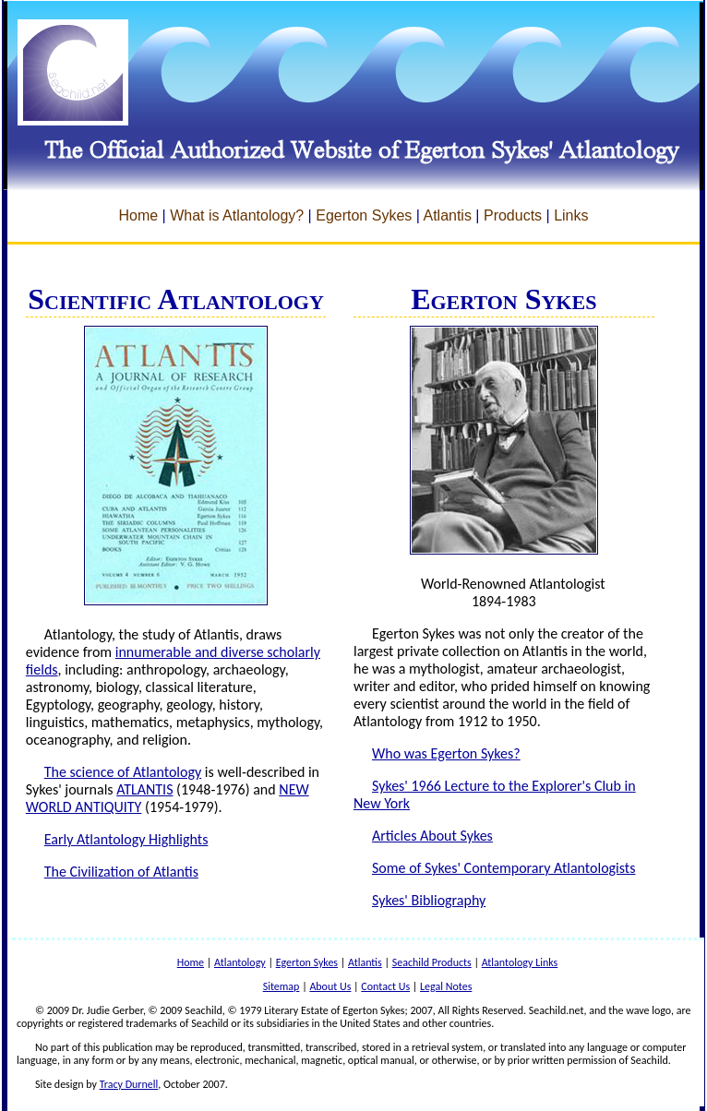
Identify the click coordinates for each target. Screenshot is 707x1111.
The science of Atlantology (122, 772)
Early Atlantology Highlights (126, 839)
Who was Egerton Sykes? (446, 753)
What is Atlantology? (237, 215)
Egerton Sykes (364, 215)
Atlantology (240, 962)
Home (138, 215)
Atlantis (447, 215)
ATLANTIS (144, 789)
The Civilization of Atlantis (121, 871)
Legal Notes (446, 986)
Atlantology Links (520, 962)
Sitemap (281, 986)
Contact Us (385, 986)
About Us (330, 986)
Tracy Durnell (129, 1084)
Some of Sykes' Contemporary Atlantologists (504, 868)
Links (571, 215)
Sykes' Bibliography (428, 900)
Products (513, 215)
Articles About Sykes (432, 835)
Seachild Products (432, 962)
